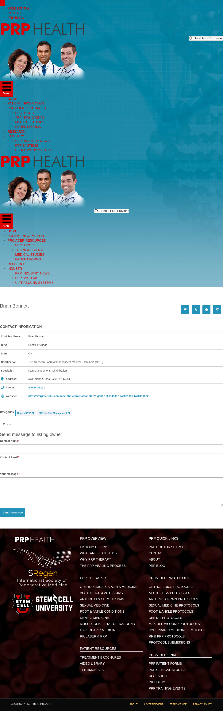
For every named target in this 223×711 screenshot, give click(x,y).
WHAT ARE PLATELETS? (98, 553)
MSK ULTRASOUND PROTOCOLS (174, 624)
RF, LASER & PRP (93, 636)
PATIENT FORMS (28, 127)
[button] (206, 38)
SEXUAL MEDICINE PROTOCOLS (174, 605)
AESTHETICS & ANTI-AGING (101, 593)
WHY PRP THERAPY (95, 559)
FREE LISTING (19, 8)
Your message (10, 474)
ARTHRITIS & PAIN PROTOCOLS (173, 599)
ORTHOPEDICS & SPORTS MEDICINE (109, 587)
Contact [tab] (7, 424)
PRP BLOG (16, 18)
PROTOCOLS (25, 113)
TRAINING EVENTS (29, 117)
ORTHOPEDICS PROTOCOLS (171, 587)
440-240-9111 (36, 387)
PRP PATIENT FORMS (165, 663)
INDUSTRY (16, 136)
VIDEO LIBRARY (92, 663)
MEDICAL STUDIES (29, 122)
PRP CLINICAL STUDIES (167, 670)
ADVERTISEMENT (153, 704)
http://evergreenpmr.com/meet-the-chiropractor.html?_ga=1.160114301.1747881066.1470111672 (88, 396)
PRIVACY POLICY (202, 704)
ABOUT (154, 559)
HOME (12, 99)
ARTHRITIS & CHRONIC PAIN (102, 599)
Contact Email (10, 457)
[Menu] (2, 3)
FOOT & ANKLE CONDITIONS (102, 611)
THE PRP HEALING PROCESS (103, 566)
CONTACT (15, 13)
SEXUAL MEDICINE (94, 605)
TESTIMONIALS (92, 670)
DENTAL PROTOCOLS (165, 618)
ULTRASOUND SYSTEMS (34, 150)
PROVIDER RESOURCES (27, 108)
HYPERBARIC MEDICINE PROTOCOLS (178, 630)
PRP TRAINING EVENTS (167, 688)
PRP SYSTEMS (26, 145)
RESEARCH (16, 131)
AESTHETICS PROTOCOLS (169, 593)
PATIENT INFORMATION (26, 103)
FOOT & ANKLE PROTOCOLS (171, 611)
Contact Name (10, 441)
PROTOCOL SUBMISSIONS (169, 642)
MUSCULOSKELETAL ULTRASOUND (107, 624)
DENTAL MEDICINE (94, 618)
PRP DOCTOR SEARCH (166, 547)
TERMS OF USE (178, 704)
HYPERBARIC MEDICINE (99, 630)
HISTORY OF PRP (93, 547)
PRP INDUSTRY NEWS (32, 141)
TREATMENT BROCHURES (100, 657)
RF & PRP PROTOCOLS (167, 636)
